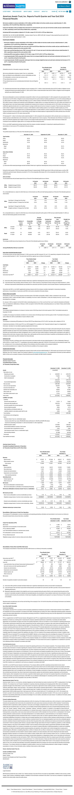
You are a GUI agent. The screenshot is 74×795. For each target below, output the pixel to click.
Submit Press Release (27, 789)
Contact (37, 11)
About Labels (28, 11)
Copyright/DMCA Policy (49, 789)
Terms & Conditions (37, 789)
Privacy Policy (59, 789)
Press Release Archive (16, 789)
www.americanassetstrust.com (40, 352)
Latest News (6, 11)
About (8, 789)
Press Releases (17, 11)
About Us (44, 11)
